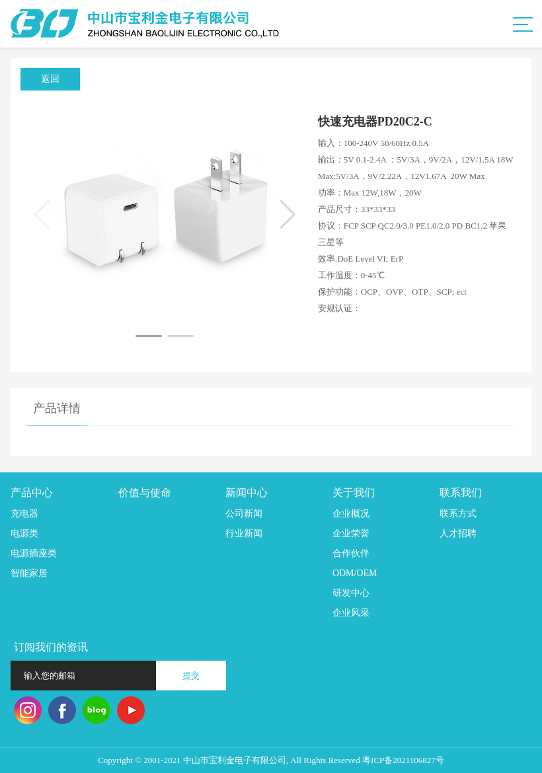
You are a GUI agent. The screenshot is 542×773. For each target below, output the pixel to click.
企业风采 (350, 613)
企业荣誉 (350, 533)
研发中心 (350, 593)
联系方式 (458, 514)
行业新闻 (243, 533)
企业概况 (350, 514)
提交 (191, 676)
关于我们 (353, 492)
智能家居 (29, 573)
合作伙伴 (350, 553)
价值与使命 (144, 492)
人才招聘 (458, 533)
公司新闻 (243, 514)
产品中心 (32, 492)
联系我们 (461, 492)
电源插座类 (34, 553)
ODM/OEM (354, 573)
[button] (149, 336)
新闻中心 (246, 492)
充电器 (24, 514)
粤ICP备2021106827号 (403, 760)
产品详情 (57, 408)
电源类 (24, 533)
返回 (50, 79)
